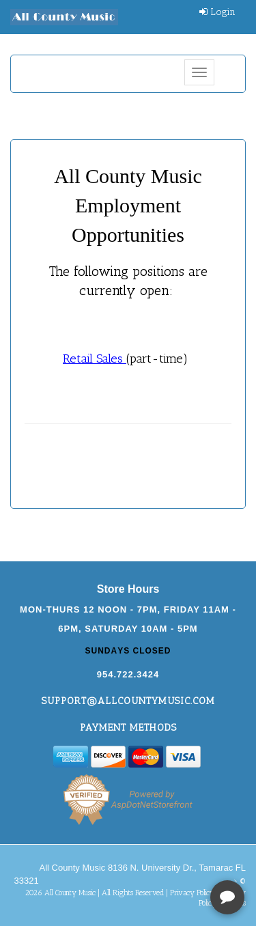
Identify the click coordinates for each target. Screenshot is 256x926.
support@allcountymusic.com (128, 701)
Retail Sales (94, 358)
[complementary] (157, 851)
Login (217, 12)
